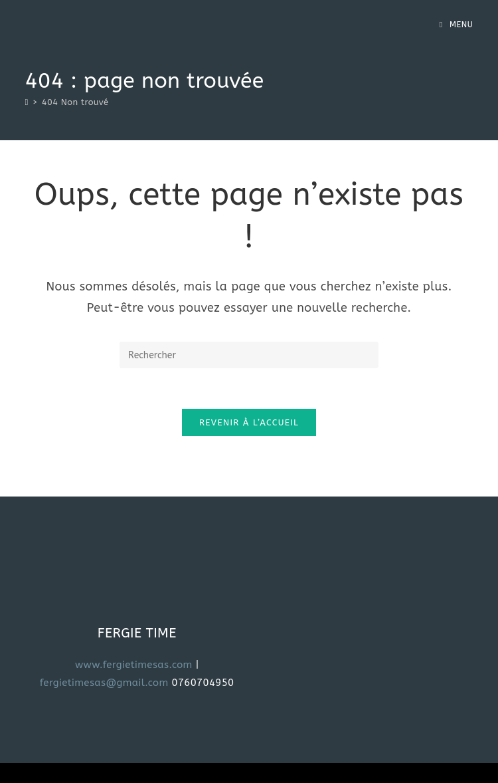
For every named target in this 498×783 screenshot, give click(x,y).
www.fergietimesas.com (134, 665)
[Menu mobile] (456, 24)
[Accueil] (27, 102)
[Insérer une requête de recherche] (249, 355)
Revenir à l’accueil (249, 422)
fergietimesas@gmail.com (106, 683)
